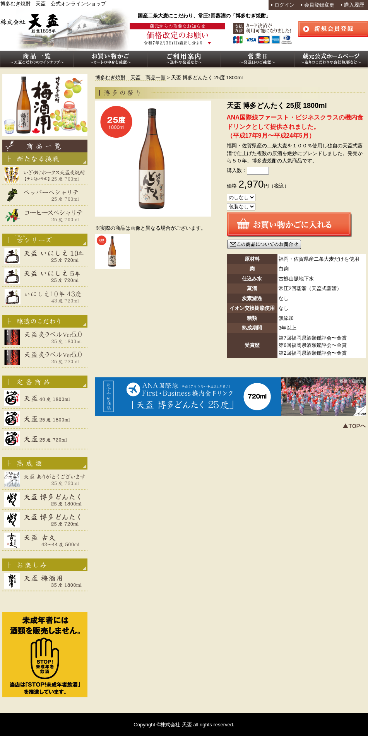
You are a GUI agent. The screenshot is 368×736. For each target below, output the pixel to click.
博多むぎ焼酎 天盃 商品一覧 (130, 77)
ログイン (284, 5)
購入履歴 (354, 5)
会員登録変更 (319, 5)
